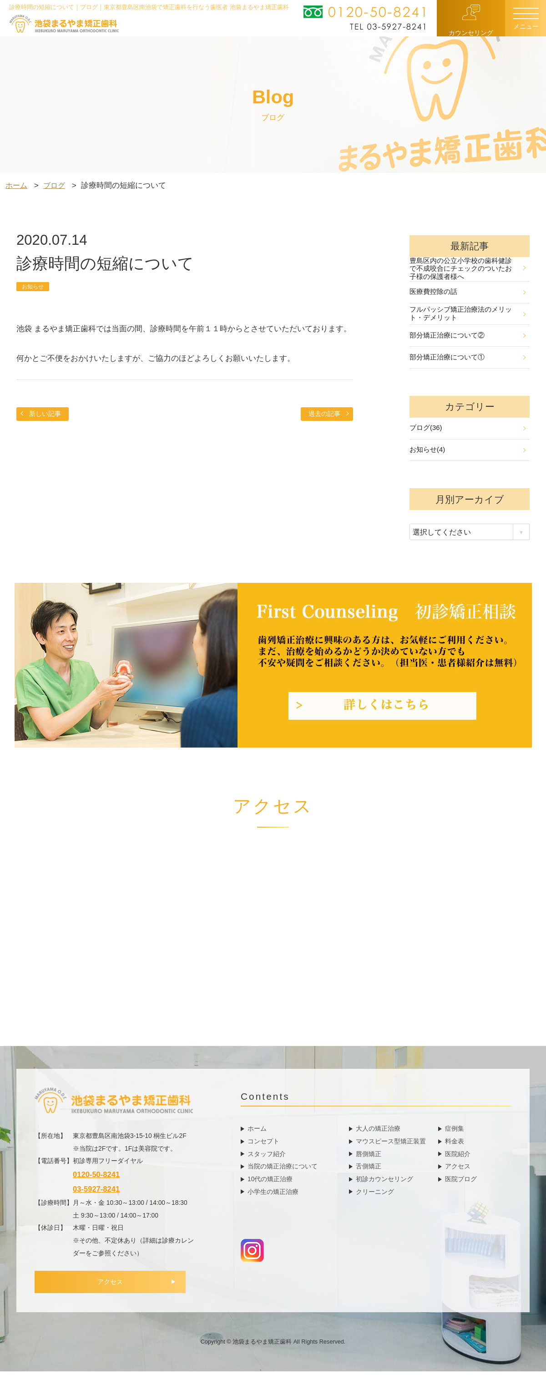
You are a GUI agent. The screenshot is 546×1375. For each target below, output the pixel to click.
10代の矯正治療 (270, 1181)
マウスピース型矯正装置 (391, 1144)
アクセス (114, 1286)
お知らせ (34, 286)
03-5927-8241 (96, 1192)
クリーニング (375, 1194)
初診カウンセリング (384, 1181)
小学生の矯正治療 (273, 1194)
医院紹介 (457, 1156)
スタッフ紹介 (267, 1156)
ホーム (257, 1131)
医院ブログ (461, 1181)
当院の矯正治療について (283, 1169)
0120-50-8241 (96, 1177)
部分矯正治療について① (468, 359)
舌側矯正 (368, 1169)
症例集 (454, 1131)
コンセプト (263, 1144)
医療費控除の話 (468, 292)
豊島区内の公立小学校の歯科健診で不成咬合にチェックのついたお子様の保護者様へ (468, 269)
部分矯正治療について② (468, 337)
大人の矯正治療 (378, 1131)
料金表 (454, 1144)
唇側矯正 (368, 1156)
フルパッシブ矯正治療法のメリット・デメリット (468, 315)
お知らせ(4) (468, 453)
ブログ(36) (468, 431)
